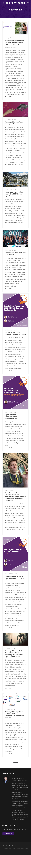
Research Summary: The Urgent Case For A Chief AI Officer (14, 578)
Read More (8, 97)
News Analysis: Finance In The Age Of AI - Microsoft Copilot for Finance (14, 42)
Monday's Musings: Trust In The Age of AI (15, 123)
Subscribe (8, 834)
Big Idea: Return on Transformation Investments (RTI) (12, 417)
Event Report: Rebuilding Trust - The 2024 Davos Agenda (14, 194)
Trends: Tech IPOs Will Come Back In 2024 (15, 254)
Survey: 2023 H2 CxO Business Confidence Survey (15, 334)
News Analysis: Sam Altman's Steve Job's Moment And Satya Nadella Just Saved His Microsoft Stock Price (15, 497)
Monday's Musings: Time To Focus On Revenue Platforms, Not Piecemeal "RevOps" (15, 715)
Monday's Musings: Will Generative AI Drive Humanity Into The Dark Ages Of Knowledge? (13, 654)
